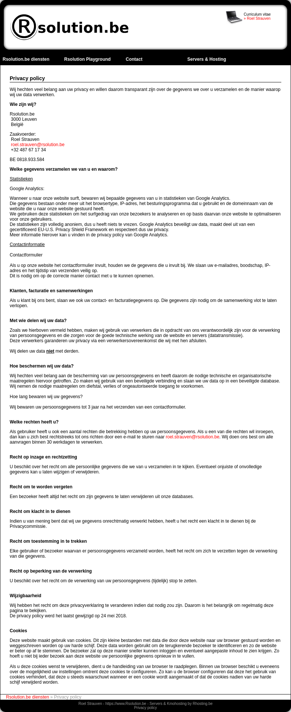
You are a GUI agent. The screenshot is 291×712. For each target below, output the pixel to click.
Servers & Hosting (206, 59)
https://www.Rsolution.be (125, 704)
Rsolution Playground (87, 59)
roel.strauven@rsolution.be (38, 144)
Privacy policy (145, 708)
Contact (134, 59)
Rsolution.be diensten (26, 59)
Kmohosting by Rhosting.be (190, 704)
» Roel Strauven (257, 18)
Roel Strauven (90, 704)
